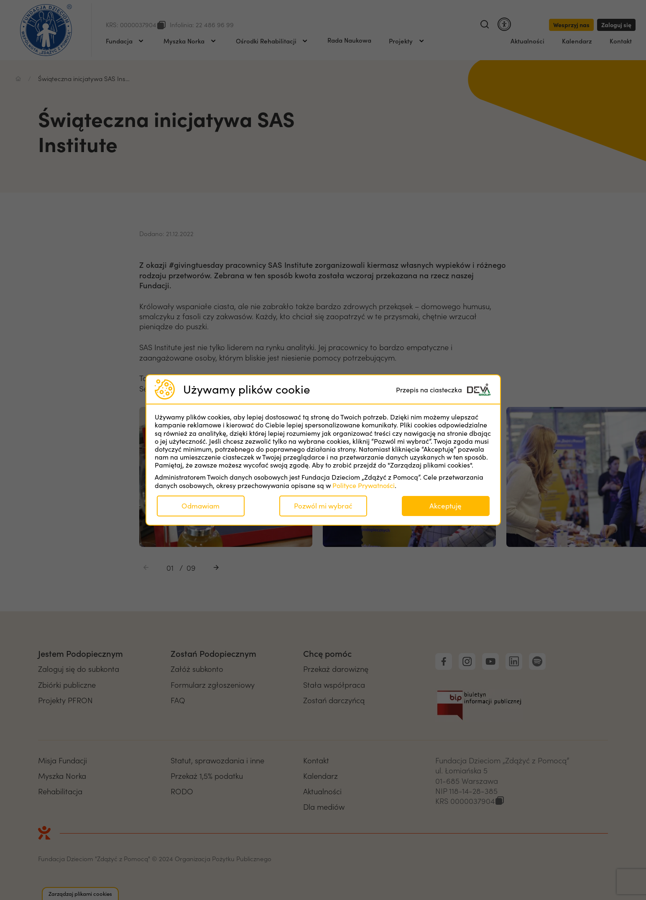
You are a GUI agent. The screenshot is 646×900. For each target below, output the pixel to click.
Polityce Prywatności (363, 485)
